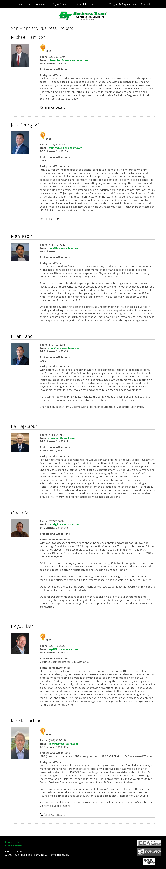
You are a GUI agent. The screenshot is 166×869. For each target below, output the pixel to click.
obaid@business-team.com (64, 524)
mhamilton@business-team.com (68, 60)
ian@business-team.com (63, 743)
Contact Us (12, 842)
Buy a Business (61, 4)
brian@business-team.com (64, 348)
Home (19, 4)
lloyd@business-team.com (64, 649)
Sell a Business (36, 4)
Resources (97, 4)
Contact (145, 4)
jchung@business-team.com (65, 147)
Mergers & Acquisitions (122, 4)
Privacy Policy (13, 845)
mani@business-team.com (64, 248)
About (80, 4)
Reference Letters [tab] (52, 107)
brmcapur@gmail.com (61, 438)
